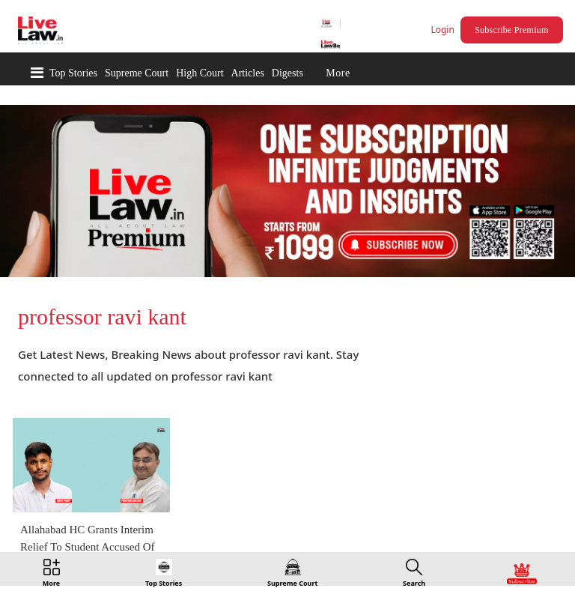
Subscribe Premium (511, 30)
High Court (199, 73)
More (338, 73)
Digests (287, 73)
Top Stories (73, 73)
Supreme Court (136, 73)
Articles (247, 73)
